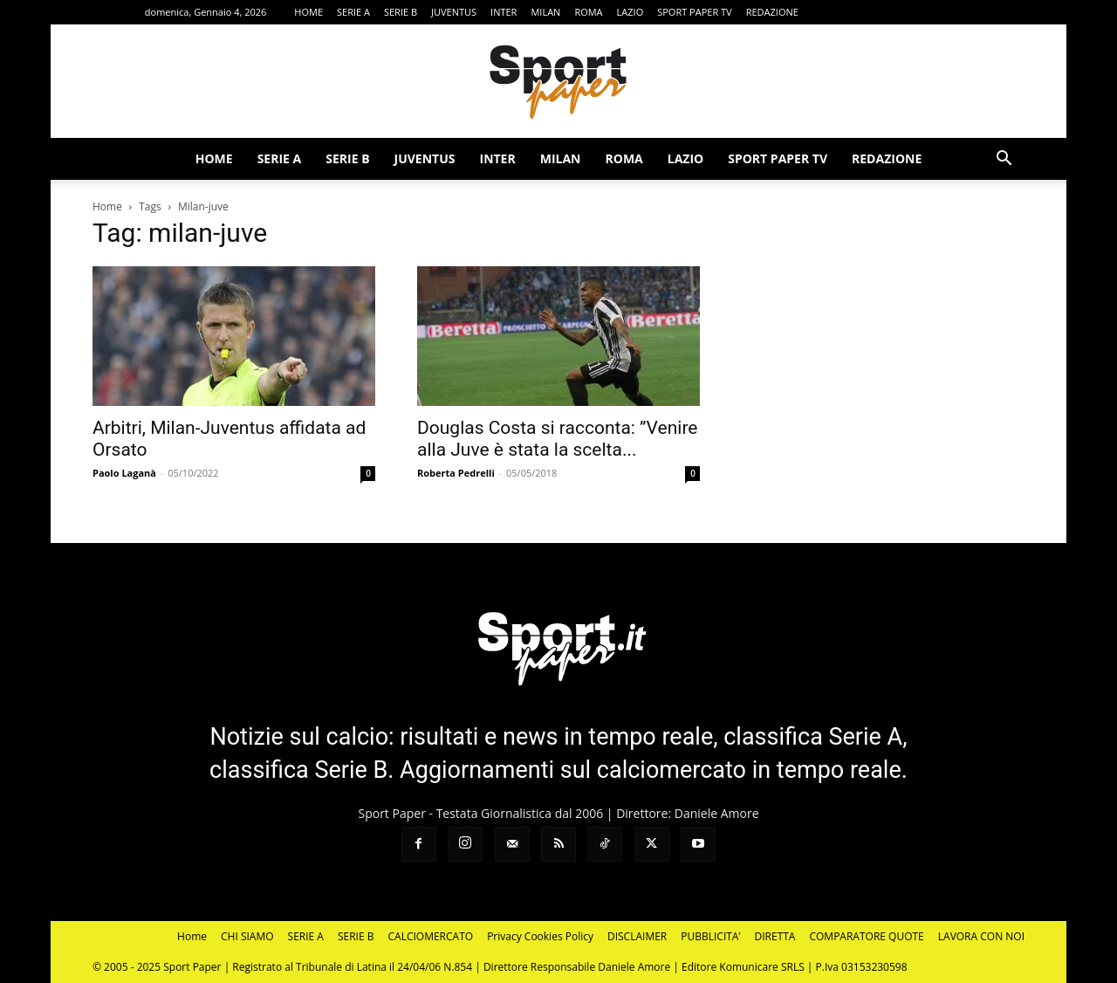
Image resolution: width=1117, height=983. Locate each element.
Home (107, 206)
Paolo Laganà (124, 472)
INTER (503, 11)
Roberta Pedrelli (456, 472)
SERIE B (400, 11)
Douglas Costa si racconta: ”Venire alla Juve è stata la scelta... (557, 438)
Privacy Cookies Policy (540, 936)
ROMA (588, 11)
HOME (308, 11)
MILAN (545, 11)
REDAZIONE (772, 11)
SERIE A (353, 11)
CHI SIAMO (247, 936)
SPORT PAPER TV (694, 11)
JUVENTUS (453, 11)
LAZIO (630, 11)
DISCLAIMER (637, 936)
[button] (1003, 160)
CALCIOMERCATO (431, 936)
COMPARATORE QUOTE (866, 936)
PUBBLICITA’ (710, 936)
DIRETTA (775, 936)
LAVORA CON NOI (981, 936)
